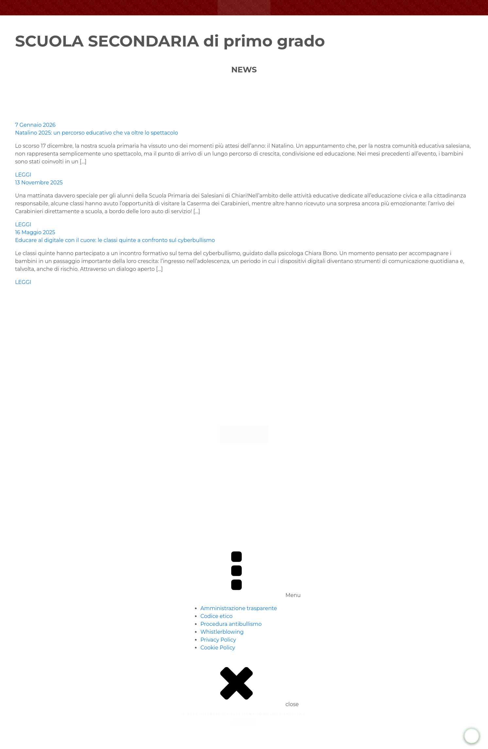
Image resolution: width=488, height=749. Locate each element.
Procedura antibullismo (231, 624)
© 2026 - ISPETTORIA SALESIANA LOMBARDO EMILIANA (244, 714)
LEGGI (23, 175)
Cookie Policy (217, 648)
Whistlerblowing (222, 632)
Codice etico (216, 616)
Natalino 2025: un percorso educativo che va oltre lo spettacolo (96, 133)
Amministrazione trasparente (238, 608)
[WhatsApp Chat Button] (471, 736)
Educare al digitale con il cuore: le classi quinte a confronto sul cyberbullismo (115, 240)
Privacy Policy (218, 640)
